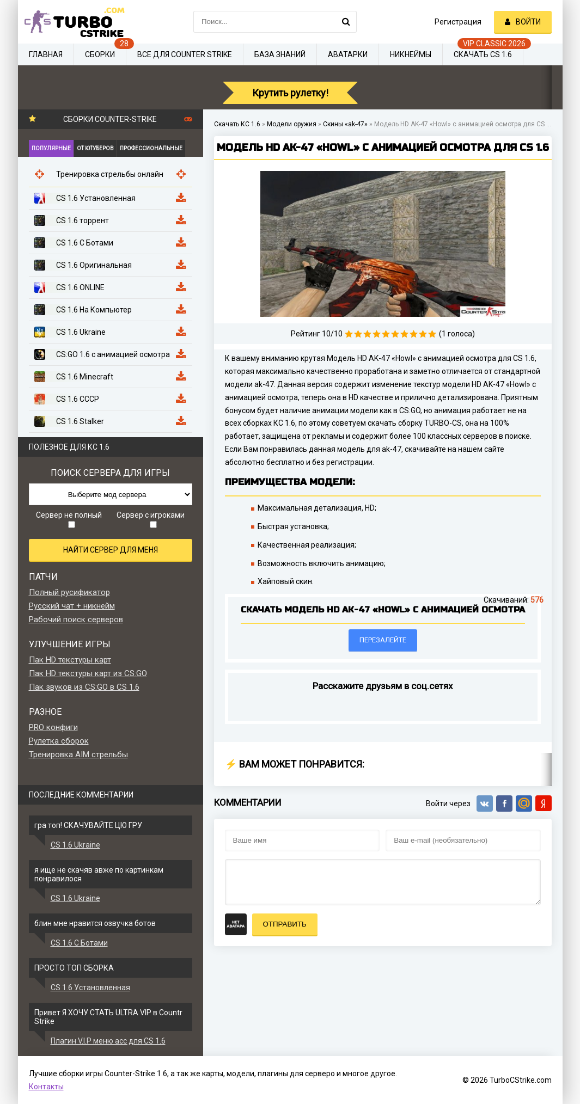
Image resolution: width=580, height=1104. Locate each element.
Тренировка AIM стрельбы (78, 754)
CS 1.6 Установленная (90, 987)
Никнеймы (410, 54)
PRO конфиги (53, 727)
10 (432, 334)
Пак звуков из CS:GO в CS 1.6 (84, 687)
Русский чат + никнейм (72, 606)
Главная (46, 54)
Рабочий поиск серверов (76, 619)
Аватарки (348, 54)
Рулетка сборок (59, 741)
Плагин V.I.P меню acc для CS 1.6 (108, 1040)
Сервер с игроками (151, 519)
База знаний (280, 54)
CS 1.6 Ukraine (75, 845)
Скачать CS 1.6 (483, 54)
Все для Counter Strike (184, 54)
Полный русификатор (69, 592)
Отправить (285, 924)
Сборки (100, 54)
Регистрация (458, 21)
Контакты (46, 1086)
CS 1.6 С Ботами (79, 943)
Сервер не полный (69, 519)
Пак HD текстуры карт (70, 660)
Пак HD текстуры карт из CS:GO (88, 673)
